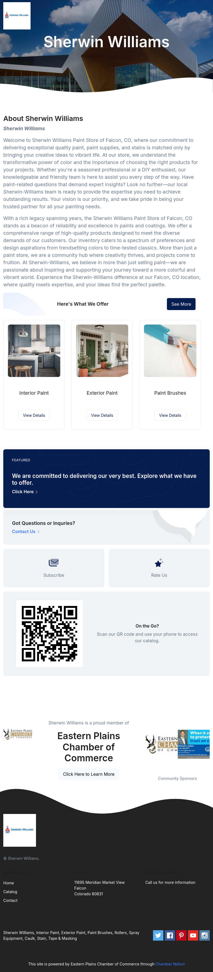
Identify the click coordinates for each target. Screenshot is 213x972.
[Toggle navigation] (204, 16)
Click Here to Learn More (89, 774)
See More (181, 304)
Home (8, 883)
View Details (34, 415)
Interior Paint (34, 393)
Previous (141, 744)
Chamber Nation (170, 964)
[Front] (18, 15)
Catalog (10, 891)
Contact (10, 900)
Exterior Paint (102, 393)
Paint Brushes (170, 393)
